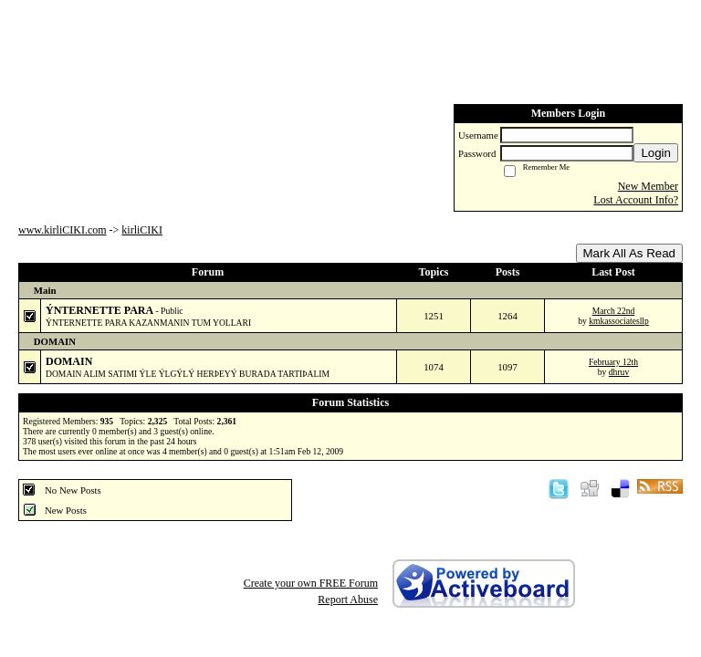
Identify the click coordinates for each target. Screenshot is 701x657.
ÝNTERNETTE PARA (100, 310)
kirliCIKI (141, 230)
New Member (648, 186)
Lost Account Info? (635, 199)
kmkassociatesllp (619, 321)
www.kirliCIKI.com (62, 230)
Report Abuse (348, 599)
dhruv (619, 372)
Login (656, 153)
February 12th (613, 362)
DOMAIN (69, 361)
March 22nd (613, 311)
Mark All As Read (629, 253)
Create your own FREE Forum (311, 583)
